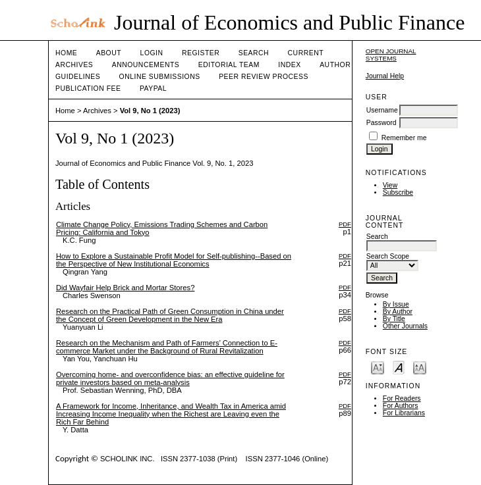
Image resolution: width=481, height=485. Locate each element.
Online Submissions (159, 76)
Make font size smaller (377, 366)
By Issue (396, 304)
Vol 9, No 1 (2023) (150, 111)
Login (151, 53)
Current (306, 53)
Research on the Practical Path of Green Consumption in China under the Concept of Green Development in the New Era (170, 315)
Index (289, 64)
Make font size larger (419, 366)
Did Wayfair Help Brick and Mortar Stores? (125, 288)
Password (381, 122)
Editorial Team (229, 64)
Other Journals (405, 326)
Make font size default (398, 366)
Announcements (146, 64)
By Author (397, 311)
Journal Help (385, 76)
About (108, 53)
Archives (74, 64)
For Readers (402, 398)
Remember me (404, 137)
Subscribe (398, 192)
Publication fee (88, 88)
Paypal (153, 88)
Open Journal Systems (391, 54)
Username (382, 110)
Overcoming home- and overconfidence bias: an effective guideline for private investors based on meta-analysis (170, 378)
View (390, 185)
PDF (345, 224)
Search (254, 53)
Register (200, 53)
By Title (394, 318)
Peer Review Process (263, 76)
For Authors (400, 405)
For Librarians (404, 413)
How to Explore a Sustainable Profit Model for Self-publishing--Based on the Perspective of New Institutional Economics (173, 260)
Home (66, 53)
